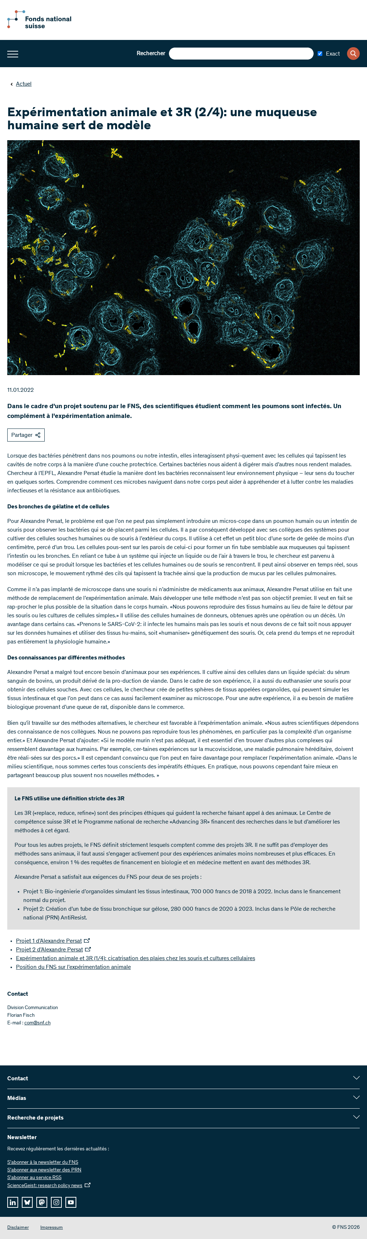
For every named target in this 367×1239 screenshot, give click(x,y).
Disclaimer (18, 1228)
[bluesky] (27, 1202)
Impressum (51, 1228)
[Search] (353, 53)
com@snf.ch (37, 1023)
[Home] (47, 27)
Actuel (21, 84)
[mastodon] (41, 1202)
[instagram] (56, 1202)
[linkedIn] (12, 1202)
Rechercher (151, 54)
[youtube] (70, 1202)
